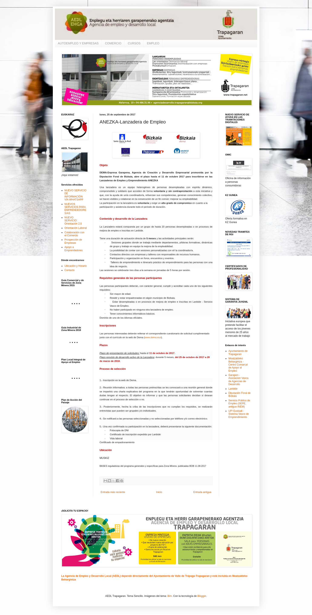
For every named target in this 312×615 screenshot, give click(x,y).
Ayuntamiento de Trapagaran (238, 352)
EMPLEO (153, 43)
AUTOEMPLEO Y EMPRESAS (78, 43)
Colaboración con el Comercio (74, 234)
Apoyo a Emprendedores (74, 249)
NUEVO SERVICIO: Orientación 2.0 (73, 220)
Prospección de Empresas (73, 241)
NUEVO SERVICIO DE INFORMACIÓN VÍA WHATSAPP (75, 195)
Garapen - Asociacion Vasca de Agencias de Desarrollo (239, 380)
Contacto (70, 270)
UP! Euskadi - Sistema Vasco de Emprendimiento (239, 414)
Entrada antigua (202, 492)
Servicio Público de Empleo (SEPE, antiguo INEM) (239, 403)
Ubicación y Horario (76, 265)
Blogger (201, 596)
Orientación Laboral (76, 227)
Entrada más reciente (113, 492)
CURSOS (134, 43)
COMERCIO (113, 43)
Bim (169, 596)
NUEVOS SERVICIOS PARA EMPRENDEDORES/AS (75, 209)
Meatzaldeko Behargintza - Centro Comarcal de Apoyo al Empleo (238, 364)
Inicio (159, 492)
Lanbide (233, 388)
